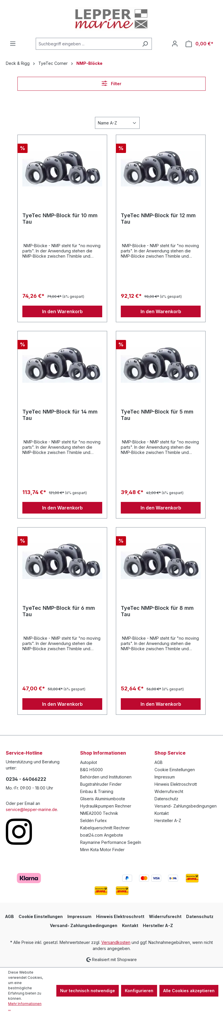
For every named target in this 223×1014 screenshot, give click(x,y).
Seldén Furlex (93, 820)
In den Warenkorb (62, 311)
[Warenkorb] (199, 44)
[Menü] (13, 43)
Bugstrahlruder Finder (101, 784)
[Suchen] (145, 44)
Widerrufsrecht (168, 791)
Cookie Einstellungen (174, 769)
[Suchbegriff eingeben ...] (87, 44)
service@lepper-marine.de (31, 809)
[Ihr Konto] (175, 43)
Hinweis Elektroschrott (175, 784)
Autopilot (88, 762)
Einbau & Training (96, 791)
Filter (111, 83)
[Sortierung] (117, 123)
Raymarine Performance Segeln (110, 842)
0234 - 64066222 (26, 779)
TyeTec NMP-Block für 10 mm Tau (60, 218)
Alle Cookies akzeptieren (189, 990)
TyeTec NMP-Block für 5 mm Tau (157, 415)
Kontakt (161, 813)
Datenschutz (166, 798)
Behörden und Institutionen (106, 776)
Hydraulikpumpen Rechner (105, 805)
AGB (158, 762)
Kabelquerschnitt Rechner (105, 827)
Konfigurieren (139, 990)
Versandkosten (115, 942)
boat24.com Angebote (101, 835)
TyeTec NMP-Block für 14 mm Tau (60, 415)
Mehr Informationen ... (25, 1006)
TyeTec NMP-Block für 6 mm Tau (58, 611)
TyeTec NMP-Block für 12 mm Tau (158, 218)
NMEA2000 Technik (99, 813)
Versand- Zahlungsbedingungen (185, 805)
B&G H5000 (91, 769)
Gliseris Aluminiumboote (102, 798)
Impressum (164, 776)
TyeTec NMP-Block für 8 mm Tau (157, 611)
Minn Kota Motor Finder (102, 849)
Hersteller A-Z (167, 820)
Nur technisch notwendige (87, 990)
